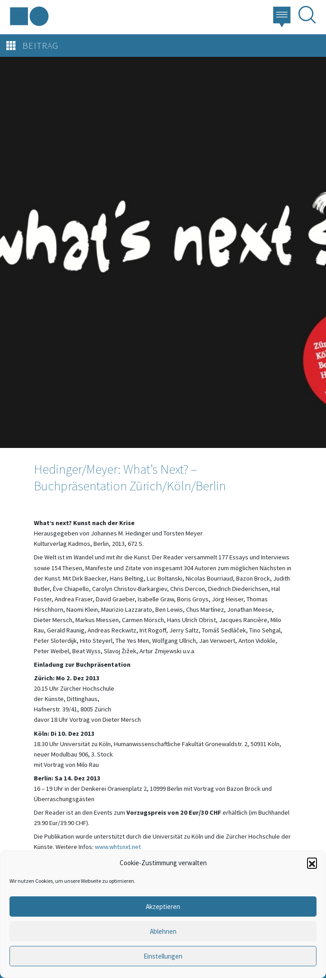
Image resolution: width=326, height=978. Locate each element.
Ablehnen (163, 931)
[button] (312, 862)
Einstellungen (163, 956)
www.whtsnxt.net (118, 847)
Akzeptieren (163, 906)
